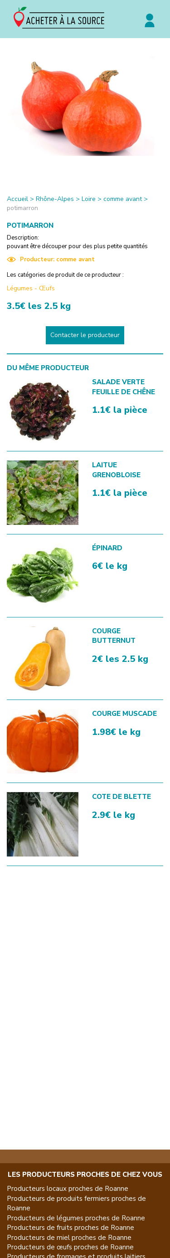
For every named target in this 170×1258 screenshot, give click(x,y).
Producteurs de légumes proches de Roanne (76, 1218)
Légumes (20, 288)
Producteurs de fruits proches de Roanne (70, 1227)
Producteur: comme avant (51, 259)
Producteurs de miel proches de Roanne (69, 1237)
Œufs (47, 288)
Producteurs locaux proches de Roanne (67, 1188)
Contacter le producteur (85, 335)
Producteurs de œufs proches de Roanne (70, 1247)
